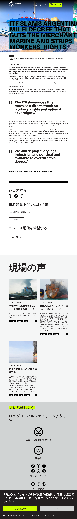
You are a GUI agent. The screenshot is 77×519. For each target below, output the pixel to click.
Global (56, 334)
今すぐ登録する (16, 237)
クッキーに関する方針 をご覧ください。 (43, 515)
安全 (21, 395)
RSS (44, 471)
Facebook (38, 466)
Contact (38, 451)
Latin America (47, 171)
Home (11, 56)
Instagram (38, 471)
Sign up (38, 432)
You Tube (44, 466)
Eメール (16, 220)
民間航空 (20, 321)
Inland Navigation (15, 171)
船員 (50, 334)
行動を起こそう (54, 4)
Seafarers (28, 171)
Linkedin (33, 471)
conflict (12, 321)
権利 (26, 321)
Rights (37, 171)
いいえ (57, 509)
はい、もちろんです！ (20, 509)
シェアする (17, 190)
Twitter (33, 466)
